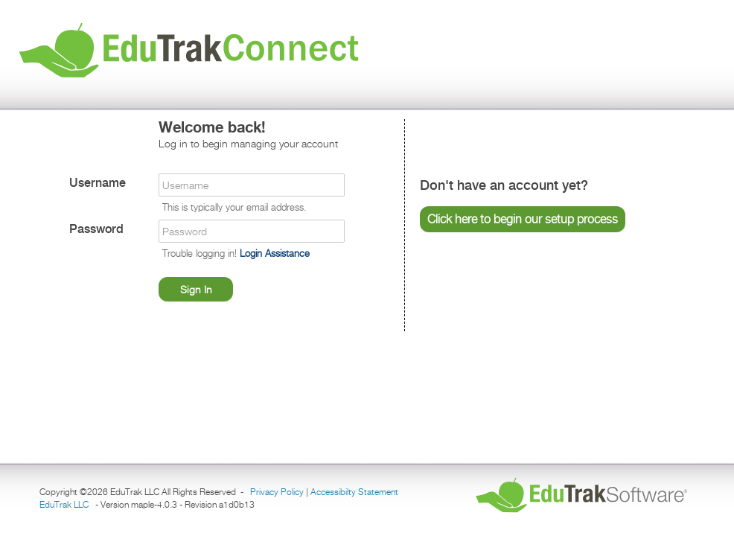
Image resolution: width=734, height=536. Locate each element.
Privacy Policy (277, 491)
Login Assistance (275, 253)
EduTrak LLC (64, 504)
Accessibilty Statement (354, 491)
